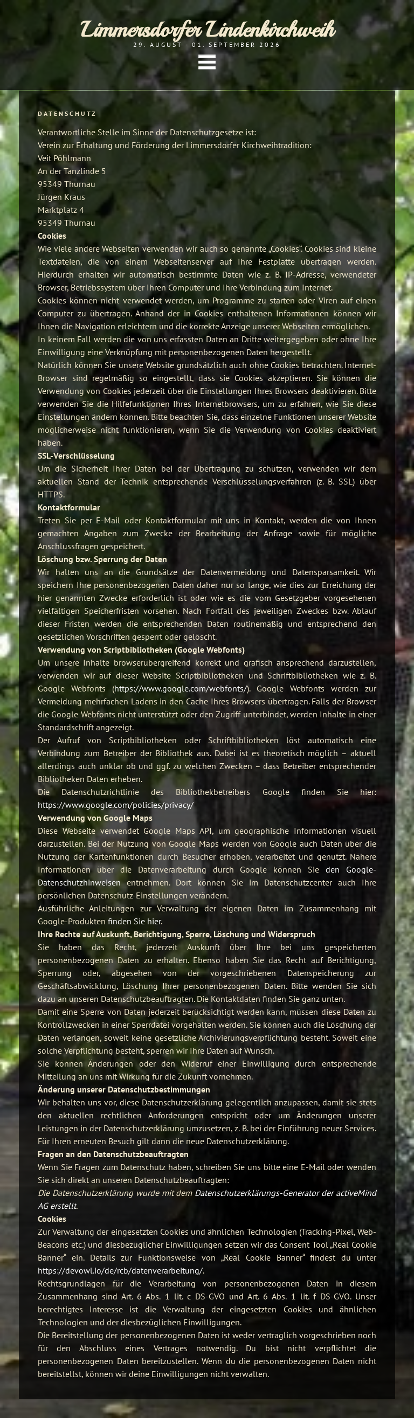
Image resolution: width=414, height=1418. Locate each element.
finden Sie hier (133, 921)
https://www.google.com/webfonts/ (180, 688)
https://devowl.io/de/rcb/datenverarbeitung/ (120, 1270)
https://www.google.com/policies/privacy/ (116, 804)
